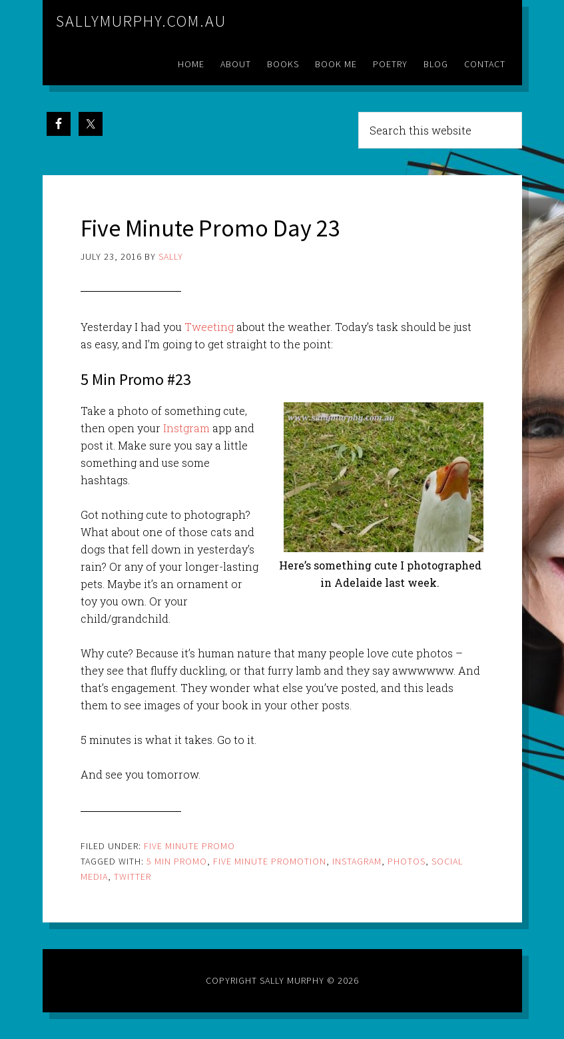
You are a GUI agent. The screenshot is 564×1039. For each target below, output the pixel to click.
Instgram (186, 428)
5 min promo (176, 861)
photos (406, 861)
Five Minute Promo (189, 846)
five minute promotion (269, 861)
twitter (132, 876)
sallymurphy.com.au (141, 21)
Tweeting (210, 327)
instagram (357, 861)
